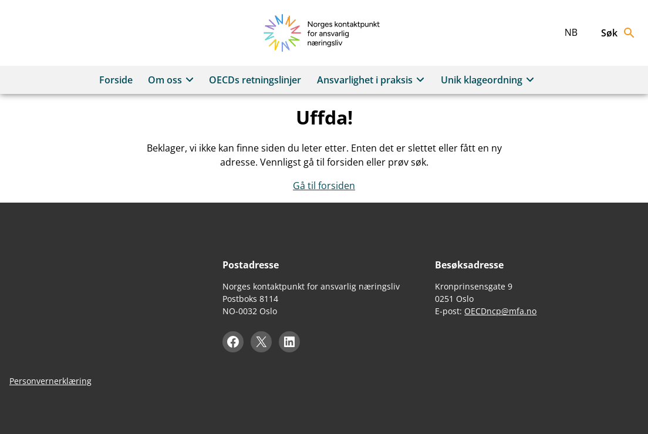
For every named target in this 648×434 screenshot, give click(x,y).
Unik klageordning (489, 80)
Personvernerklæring (50, 380)
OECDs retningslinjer (255, 79)
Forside (116, 79)
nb (571, 32)
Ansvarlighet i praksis (372, 80)
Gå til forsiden (324, 185)
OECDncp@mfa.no (500, 311)
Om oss (172, 80)
